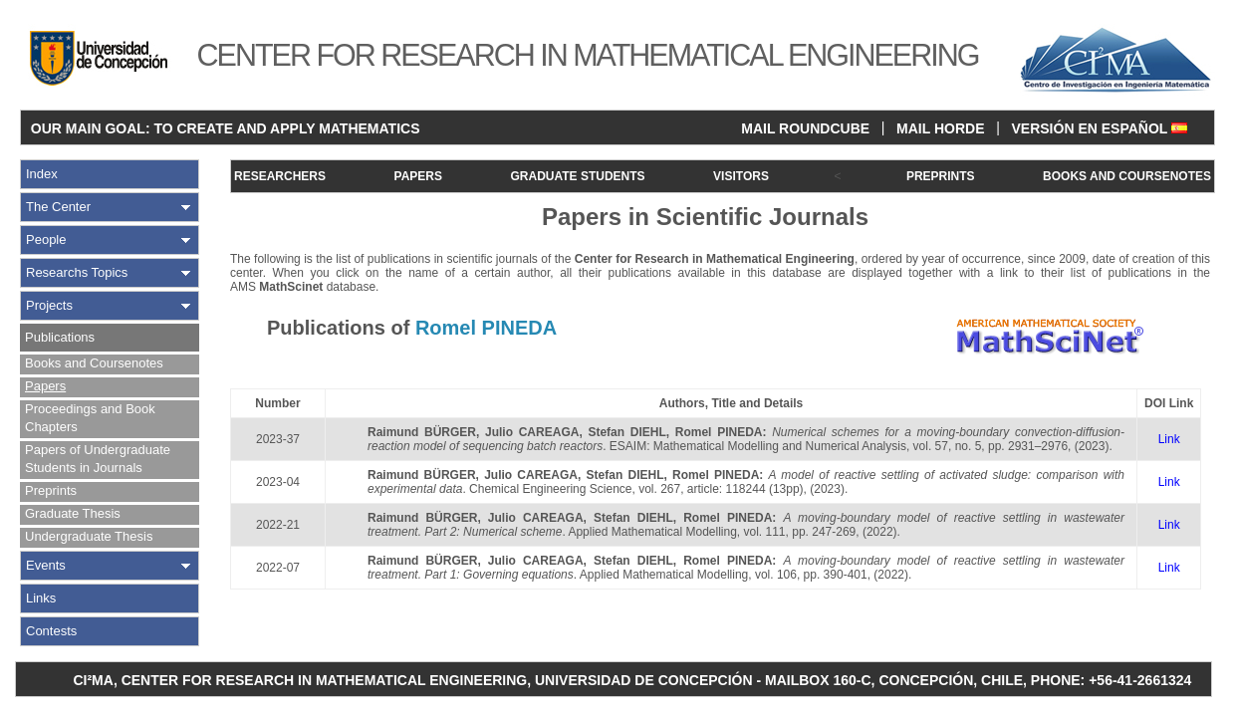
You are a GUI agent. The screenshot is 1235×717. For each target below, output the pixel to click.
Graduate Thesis (73, 513)
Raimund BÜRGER (422, 432)
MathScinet (291, 287)
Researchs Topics (76, 272)
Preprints (51, 490)
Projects (49, 305)
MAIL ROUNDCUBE (805, 128)
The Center (58, 206)
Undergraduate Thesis (88, 536)
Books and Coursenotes (94, 363)
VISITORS (741, 176)
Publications (60, 337)
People (46, 239)
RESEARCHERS (280, 176)
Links (41, 598)
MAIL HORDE (940, 128)
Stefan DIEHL (626, 432)
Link (1169, 439)
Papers (45, 385)
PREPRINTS (940, 176)
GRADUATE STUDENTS (577, 176)
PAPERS (418, 176)
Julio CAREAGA (532, 432)
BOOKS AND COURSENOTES (1127, 176)
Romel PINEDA (719, 432)
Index (42, 173)
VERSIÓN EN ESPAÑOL (1099, 128)
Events (46, 565)
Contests (51, 630)
